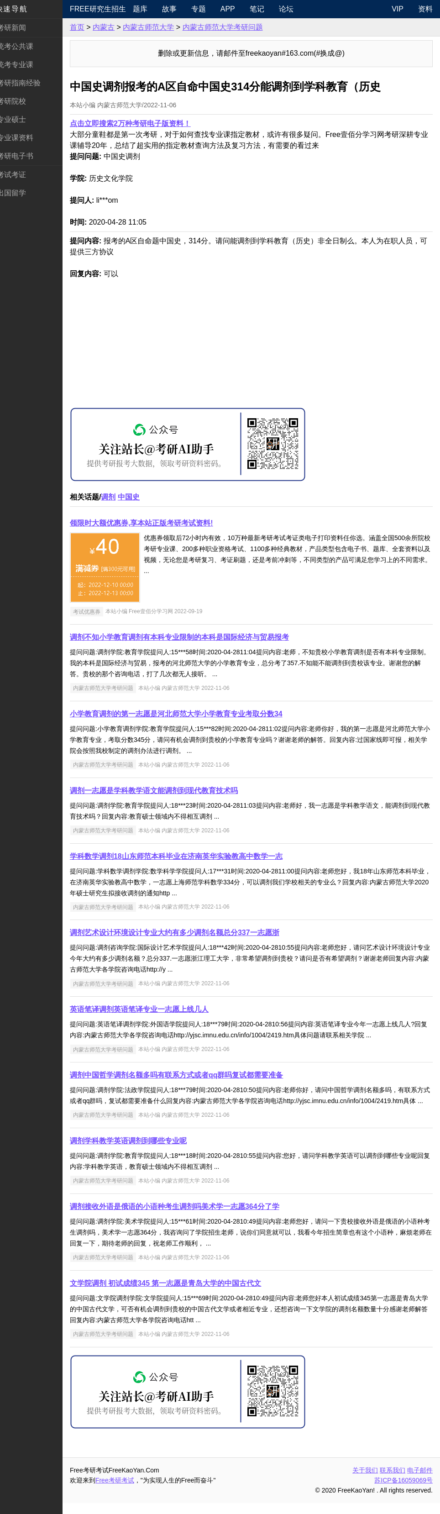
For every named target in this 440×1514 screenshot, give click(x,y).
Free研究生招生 (107, 9)
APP (236, 9)
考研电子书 (25, 156)
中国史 (139, 497)
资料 (425, 9)
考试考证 (22, 175)
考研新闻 (22, 28)
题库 (148, 9)
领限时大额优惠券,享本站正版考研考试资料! (152, 523)
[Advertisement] (256, 343)
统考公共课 (25, 46)
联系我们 (392, 1481)
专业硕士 (22, 119)
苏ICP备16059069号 (403, 1491)
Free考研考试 (125, 1491)
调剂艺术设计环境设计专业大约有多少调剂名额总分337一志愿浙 (185, 932)
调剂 (118, 497)
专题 (207, 9)
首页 (87, 27)
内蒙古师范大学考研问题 (233, 27)
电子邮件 (420, 1481)
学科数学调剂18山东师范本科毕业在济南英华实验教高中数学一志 (186, 856)
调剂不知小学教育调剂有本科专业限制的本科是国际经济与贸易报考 (189, 637)
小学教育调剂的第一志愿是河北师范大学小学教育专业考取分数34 (186, 714)
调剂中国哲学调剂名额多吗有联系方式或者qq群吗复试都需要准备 (187, 1075)
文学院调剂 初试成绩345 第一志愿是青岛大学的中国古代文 (176, 1294)
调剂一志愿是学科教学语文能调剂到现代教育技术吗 (164, 790)
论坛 (295, 9)
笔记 (265, 9)
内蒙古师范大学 (158, 27)
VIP (397, 9)
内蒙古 (114, 27)
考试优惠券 (97, 611)
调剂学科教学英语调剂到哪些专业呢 (138, 1152)
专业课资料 (25, 138)
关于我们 (365, 1481)
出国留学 (22, 193)
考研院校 (22, 101)
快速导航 (22, 9)
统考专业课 (25, 64)
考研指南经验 (29, 83)
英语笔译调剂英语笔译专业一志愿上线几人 (149, 1009)
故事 (178, 9)
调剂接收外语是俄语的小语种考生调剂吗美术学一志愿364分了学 (185, 1217)
